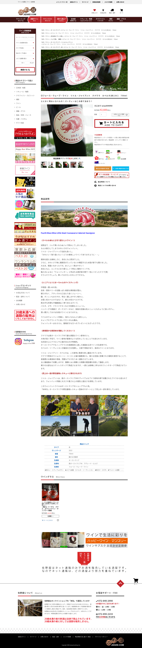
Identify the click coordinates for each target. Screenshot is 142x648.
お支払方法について (23, 293)
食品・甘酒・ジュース (23, 115)
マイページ (85, 2)
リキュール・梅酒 (22, 91)
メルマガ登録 (108, 2)
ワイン (18, 103)
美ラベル (99, 159)
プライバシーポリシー (101, 637)
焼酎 (17, 99)
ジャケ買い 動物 (56, 39)
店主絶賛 (121, 159)
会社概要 (19, 300)
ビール (18, 107)
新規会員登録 (96, 2)
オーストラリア (55, 30)
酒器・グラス (20, 111)
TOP (42, 30)
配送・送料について (23, 296)
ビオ (109, 153)
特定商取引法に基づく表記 (83, 637)
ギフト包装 (20, 123)
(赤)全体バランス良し (57, 36)
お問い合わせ (120, 2)
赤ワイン (99, 153)
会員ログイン (74, 2)
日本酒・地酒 (20, 88)
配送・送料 (55, 637)
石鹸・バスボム (21, 119)
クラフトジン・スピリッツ (25, 95)
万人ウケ (110, 159)
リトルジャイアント (67, 42)
